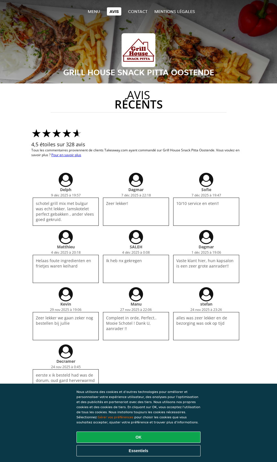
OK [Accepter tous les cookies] (139, 437)
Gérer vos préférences (115, 417)
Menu (94, 11)
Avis (114, 11)
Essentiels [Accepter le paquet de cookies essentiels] (138, 450)
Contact (138, 11)
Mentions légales (174, 11)
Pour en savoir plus (66, 154)
